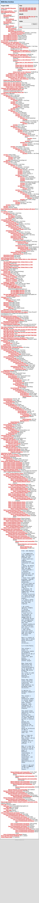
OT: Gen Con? (5, 40)
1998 (26, 8)
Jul (34, 16)
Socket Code (4, 270)
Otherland (3, 297)
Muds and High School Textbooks (10, 835)
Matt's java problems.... (7, 11)
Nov (25, 18)
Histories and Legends (7, 438)
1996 (20, 8)
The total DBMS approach (8, 283)
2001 (35, 8)
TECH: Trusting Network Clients (9, 469)
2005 (29, 9)
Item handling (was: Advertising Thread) (12, 347)
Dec (27, 18)
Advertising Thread (6, 220)
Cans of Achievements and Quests (10, 812)
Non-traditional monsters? (8, 12)
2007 (35, 9)
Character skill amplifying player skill (11, 88)
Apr (27, 16)
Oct (23, 18)
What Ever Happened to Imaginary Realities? (13, 338)
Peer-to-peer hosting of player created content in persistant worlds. (19, 802)
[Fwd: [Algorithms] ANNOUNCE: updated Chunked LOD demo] (18, 209)
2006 (32, 9)
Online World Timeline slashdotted (10, 461)
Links (20, 27)
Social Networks (5, 371)
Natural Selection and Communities (10, 529)
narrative (3, 93)
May (30, 16)
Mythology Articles (6, 346)
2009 (23, 10)
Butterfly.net (4, 340)
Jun (32, 16)
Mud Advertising (5, 457)
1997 (23, 8)
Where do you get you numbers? (10, 454)
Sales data (4, 804)
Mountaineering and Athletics (9, 316)
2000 (32, 8)
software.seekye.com (19, 840)
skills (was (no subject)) (7, 258)
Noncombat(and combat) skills (9, 323)
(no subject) (4, 211)
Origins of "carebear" (7, 274)
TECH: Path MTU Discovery (8, 8)
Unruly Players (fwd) (6, 837)
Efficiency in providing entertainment (11, 310)
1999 (29, 8)
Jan (20, 16)
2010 (26, 10)
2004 (26, 9)
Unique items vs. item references (10, 42)
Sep (20, 18)
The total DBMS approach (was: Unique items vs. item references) (19, 259)
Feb (23, 16)
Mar (25, 16)
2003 (23, 9)
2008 (20, 10)
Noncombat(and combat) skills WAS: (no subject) (14, 312)
